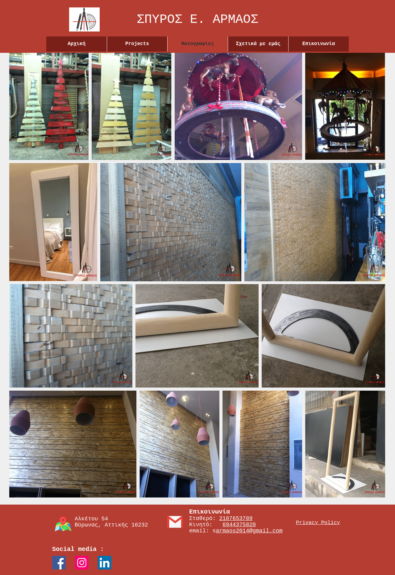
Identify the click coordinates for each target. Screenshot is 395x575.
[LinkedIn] (104, 562)
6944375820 (239, 525)
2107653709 (235, 518)
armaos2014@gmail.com (249, 531)
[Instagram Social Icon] (82, 562)
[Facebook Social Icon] (59, 562)
